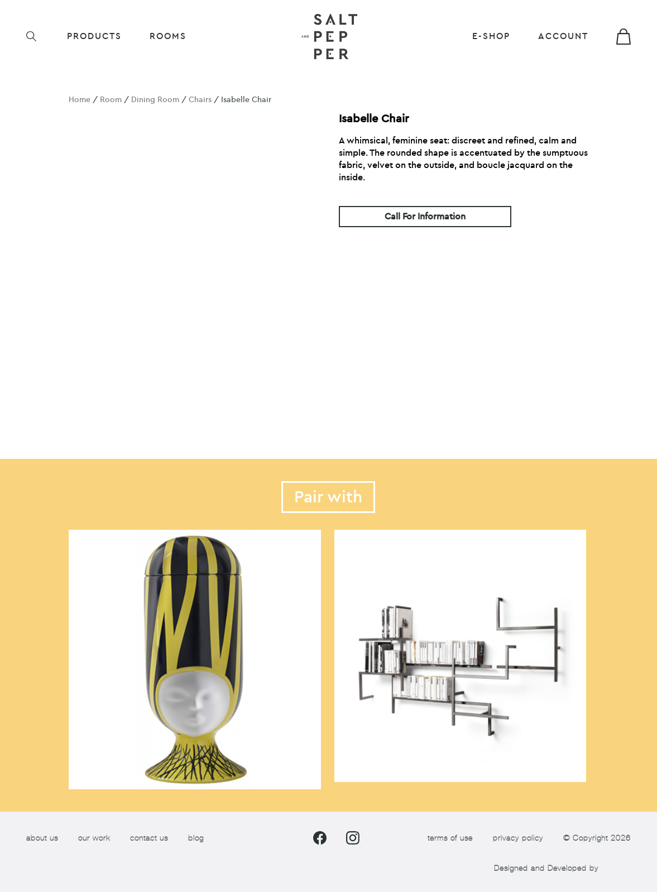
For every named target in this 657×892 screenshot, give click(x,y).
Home (79, 99)
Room (111, 99)
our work (94, 838)
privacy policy (518, 838)
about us (42, 838)
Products (94, 36)
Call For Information (425, 217)
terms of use (450, 838)
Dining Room (155, 99)
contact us (149, 838)
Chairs (200, 99)
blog (196, 838)
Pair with (328, 497)
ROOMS (168, 36)
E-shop (491, 36)
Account (563, 36)
